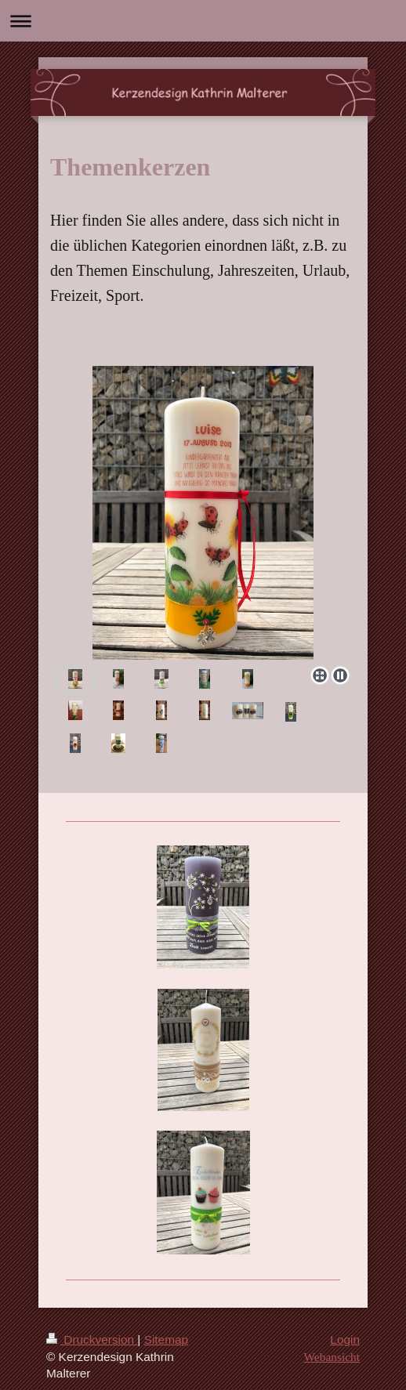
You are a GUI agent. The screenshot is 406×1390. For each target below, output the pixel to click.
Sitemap (166, 1339)
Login (345, 1339)
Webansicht (332, 1356)
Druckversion (91, 1339)
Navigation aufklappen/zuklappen (203, 21)
